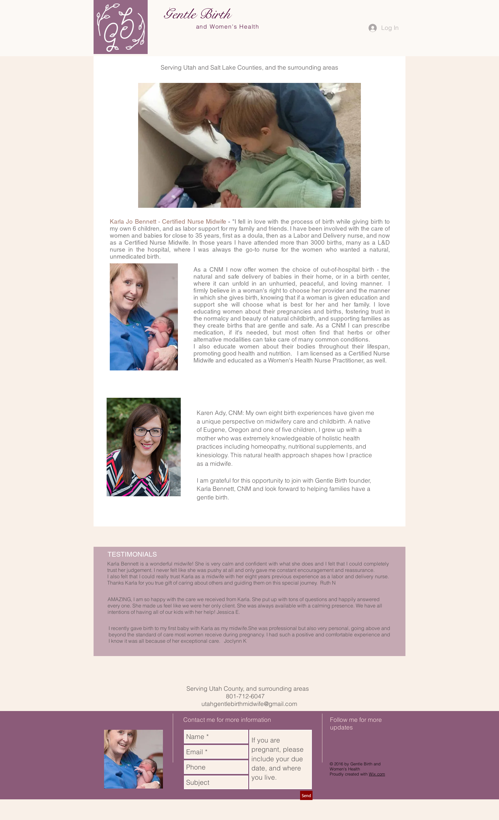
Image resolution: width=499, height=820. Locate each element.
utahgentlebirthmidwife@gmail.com (249, 704)
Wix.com (377, 773)
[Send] (306, 795)
